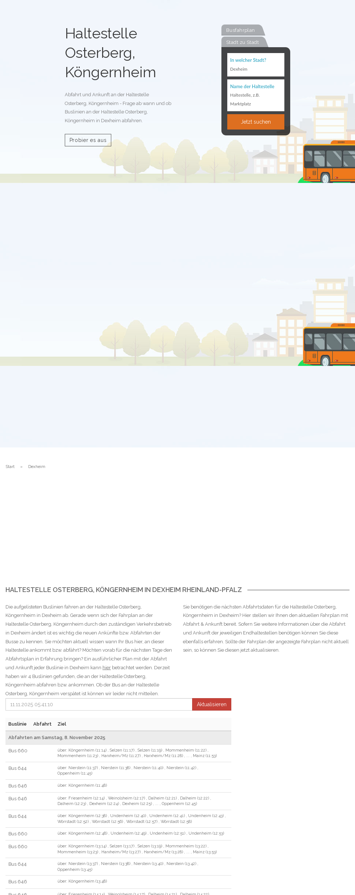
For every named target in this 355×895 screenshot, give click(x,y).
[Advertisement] (177, 531)
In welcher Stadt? (248, 60)
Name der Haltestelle (252, 86)
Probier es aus (88, 140)
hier (106, 667)
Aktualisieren (212, 704)
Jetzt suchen (256, 122)
